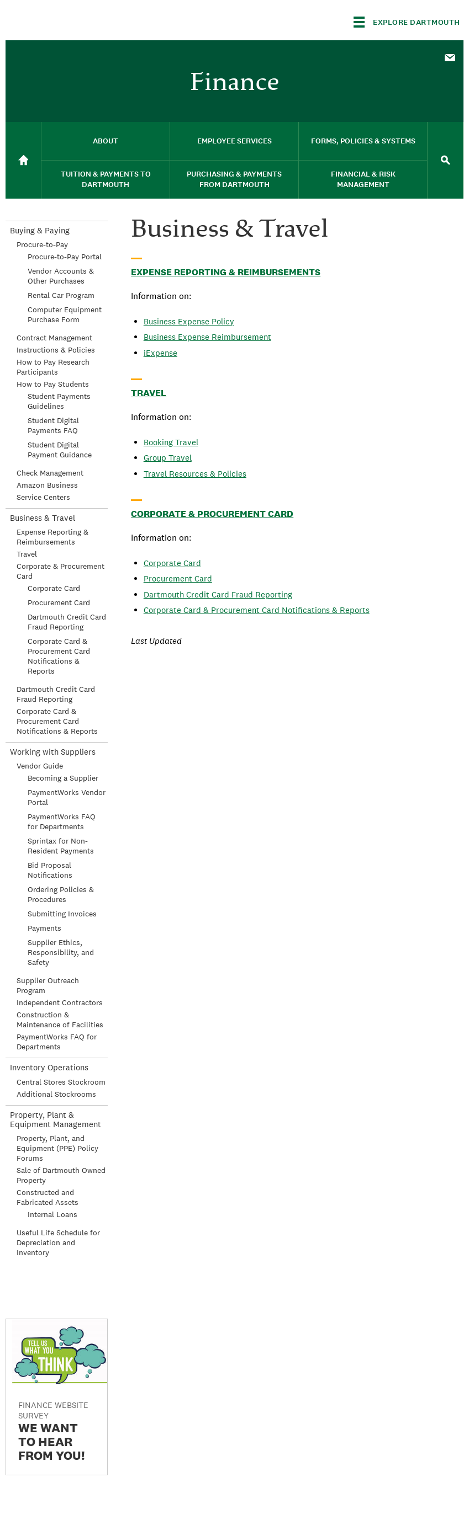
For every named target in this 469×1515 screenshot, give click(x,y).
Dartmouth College (93, 20)
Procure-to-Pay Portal (65, 257)
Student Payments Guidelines (59, 401)
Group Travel (168, 457)
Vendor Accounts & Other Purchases (61, 276)
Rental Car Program (61, 295)
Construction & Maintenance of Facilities (60, 1019)
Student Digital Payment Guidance (60, 450)
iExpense (160, 353)
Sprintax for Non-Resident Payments (61, 846)
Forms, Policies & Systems (363, 141)
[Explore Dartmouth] (407, 22)
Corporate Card (172, 563)
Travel (148, 393)
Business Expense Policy (189, 321)
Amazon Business (47, 485)
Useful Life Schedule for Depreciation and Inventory (58, 1242)
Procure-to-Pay (42, 244)
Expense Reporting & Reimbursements (225, 272)
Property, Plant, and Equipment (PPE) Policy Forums (57, 1148)
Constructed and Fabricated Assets (47, 1197)
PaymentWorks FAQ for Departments (62, 821)
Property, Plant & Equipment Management (55, 1119)
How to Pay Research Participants (53, 367)
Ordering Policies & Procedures (61, 894)
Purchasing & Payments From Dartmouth (234, 179)
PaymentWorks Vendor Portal (67, 797)
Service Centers (43, 497)
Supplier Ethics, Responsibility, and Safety (61, 952)
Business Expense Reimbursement (207, 337)
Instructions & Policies (56, 350)
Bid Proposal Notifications (50, 870)
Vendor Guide (40, 766)
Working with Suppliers (53, 751)
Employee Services (234, 141)
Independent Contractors (60, 1002)
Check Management (50, 473)
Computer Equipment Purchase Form (65, 314)
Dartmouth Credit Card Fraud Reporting (218, 594)
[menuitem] (449, 57)
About (105, 141)
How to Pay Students (53, 384)
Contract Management (54, 338)
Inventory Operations (49, 1067)
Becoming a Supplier (63, 778)
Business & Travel (42, 518)
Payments (44, 928)
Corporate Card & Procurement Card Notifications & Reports (257, 610)
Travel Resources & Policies (195, 473)
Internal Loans (52, 1214)
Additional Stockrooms (56, 1094)
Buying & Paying (40, 230)
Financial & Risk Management (363, 179)
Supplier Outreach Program (48, 985)
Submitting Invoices (62, 914)
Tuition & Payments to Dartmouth (106, 179)
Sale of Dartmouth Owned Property (61, 1175)
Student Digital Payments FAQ (53, 425)
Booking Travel (171, 442)
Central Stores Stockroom (61, 1082)
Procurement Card (178, 578)
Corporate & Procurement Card (212, 514)
